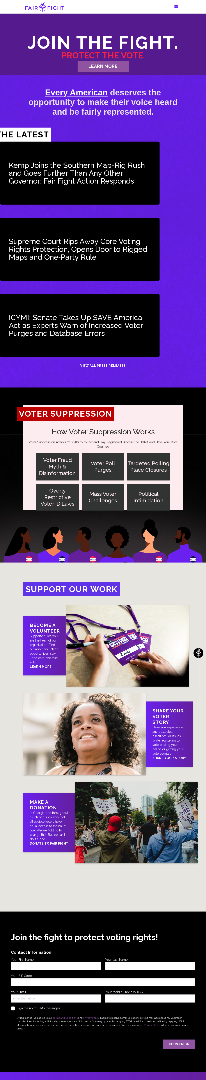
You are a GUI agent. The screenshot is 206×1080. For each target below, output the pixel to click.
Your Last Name (150, 964)
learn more (103, 66)
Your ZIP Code (103, 980)
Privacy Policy (91, 1018)
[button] (176, 6)
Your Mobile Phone (150, 996)
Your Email (56, 996)
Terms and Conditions (65, 1018)
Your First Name (56, 964)
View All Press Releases (103, 365)
